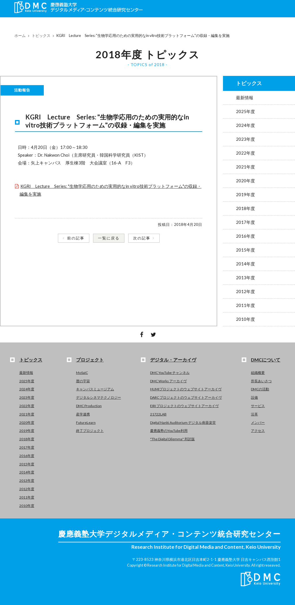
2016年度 (245, 236)
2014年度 (245, 263)
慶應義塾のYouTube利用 (169, 430)
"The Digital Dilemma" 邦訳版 (172, 439)
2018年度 (245, 208)
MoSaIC (82, 372)
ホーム (20, 35)
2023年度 (245, 139)
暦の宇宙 (83, 381)
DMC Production (89, 406)
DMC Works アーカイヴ (168, 381)
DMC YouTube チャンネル (170, 372)
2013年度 (245, 277)
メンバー (258, 422)
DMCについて (265, 359)
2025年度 (245, 111)
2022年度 (245, 153)
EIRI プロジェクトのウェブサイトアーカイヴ (184, 406)
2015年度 (245, 249)
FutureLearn (86, 422)
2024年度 (245, 125)
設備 (254, 397)
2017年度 (245, 222)
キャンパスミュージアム (95, 389)
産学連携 (83, 414)
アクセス (258, 430)
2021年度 (245, 166)
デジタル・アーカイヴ (173, 359)
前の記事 (75, 238)
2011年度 (245, 305)
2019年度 (245, 194)
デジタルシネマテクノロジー (98, 397)
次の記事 (141, 238)
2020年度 (245, 180)
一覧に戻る (109, 238)
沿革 (254, 414)
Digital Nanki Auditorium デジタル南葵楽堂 (183, 422)
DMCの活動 (260, 389)
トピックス (41, 35)
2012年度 (245, 291)
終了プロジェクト (90, 430)
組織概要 (258, 372)
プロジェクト (90, 359)
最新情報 (244, 97)
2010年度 (245, 319)
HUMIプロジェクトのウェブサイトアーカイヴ (186, 389)
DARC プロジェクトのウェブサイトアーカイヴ (186, 397)
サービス (258, 406)
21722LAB (158, 414)
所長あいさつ (261, 381)
